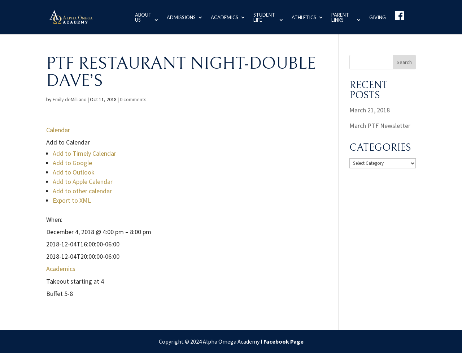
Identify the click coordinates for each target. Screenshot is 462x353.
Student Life (263, 17)
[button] (68, 142)
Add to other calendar (82, 191)
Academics (223, 17)
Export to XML (72, 200)
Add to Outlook (74, 172)
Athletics (303, 17)
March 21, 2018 (369, 110)
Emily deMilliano (70, 99)
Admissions (179, 17)
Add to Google (72, 163)
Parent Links (339, 17)
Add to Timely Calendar (84, 153)
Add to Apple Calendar (83, 181)
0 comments (133, 99)
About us (141, 17)
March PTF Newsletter (379, 125)
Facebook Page (283, 341)
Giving (377, 17)
